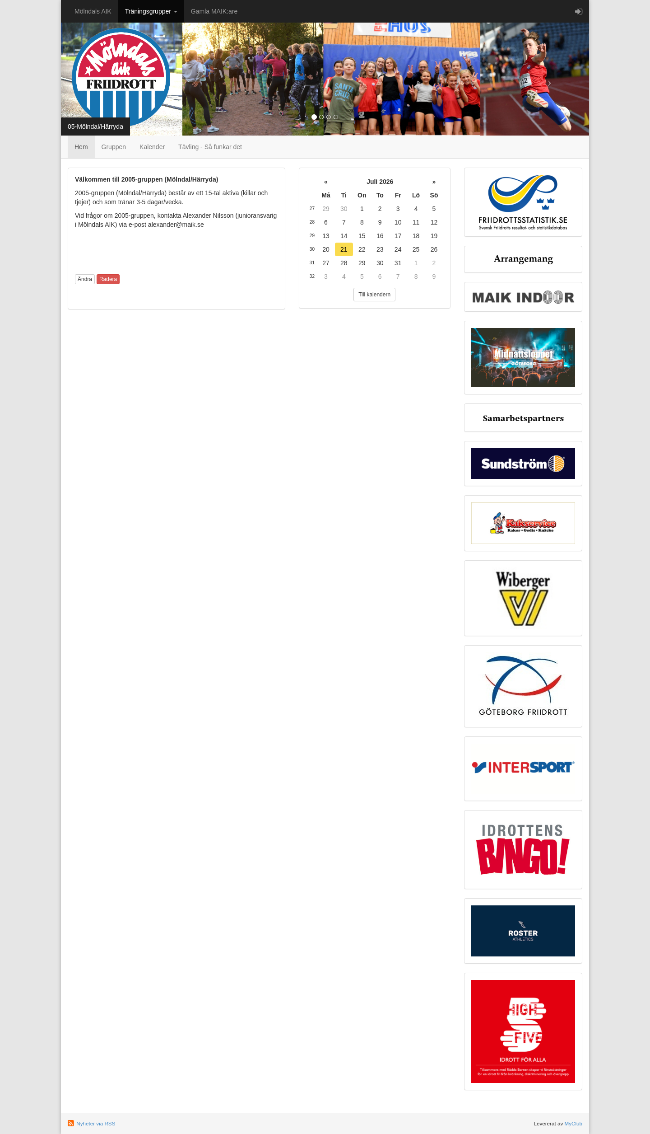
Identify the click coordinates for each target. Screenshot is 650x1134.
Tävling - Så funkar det (210, 146)
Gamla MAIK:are (214, 11)
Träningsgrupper (151, 11)
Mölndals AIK (92, 11)
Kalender (152, 146)
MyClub (573, 1123)
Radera (108, 279)
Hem (81, 146)
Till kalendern (374, 294)
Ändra (85, 279)
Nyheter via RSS (95, 1123)
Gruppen (114, 146)
